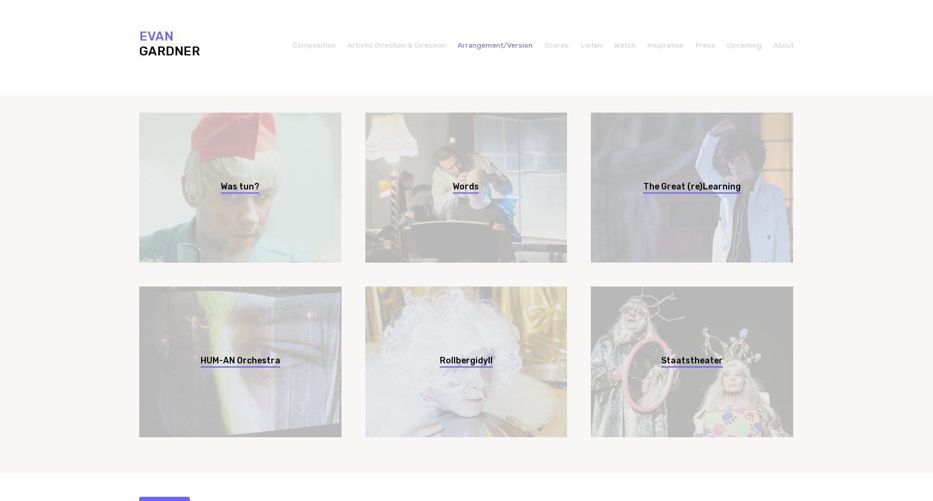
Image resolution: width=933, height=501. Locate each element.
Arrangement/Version (495, 45)
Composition (314, 45)
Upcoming (744, 45)
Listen (591, 45)
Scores (556, 45)
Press (705, 45)
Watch (624, 45)
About (784, 45)
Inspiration (665, 45)
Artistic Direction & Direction (396, 45)
